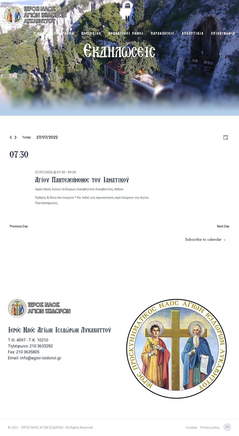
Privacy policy (210, 427)
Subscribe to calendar (203, 239)
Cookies (191, 427)
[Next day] (16, 137)
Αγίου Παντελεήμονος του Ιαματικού (82, 179)
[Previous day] (11, 137)
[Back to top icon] (227, 427)
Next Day (223, 226)
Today (26, 137)
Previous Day (19, 226)
